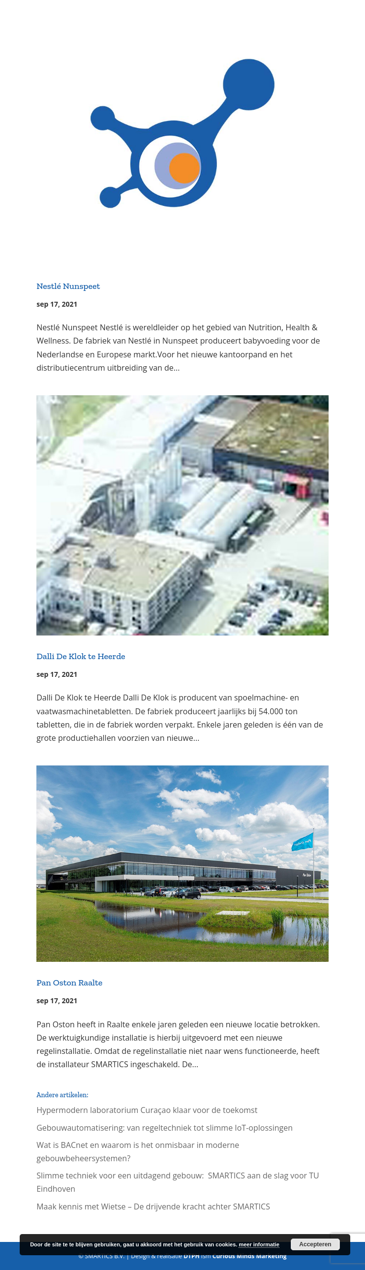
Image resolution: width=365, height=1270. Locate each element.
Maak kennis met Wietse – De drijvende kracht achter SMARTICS (153, 1206)
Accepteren (315, 1244)
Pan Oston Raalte (69, 982)
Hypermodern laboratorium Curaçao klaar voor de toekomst (146, 1110)
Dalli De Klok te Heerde (80, 656)
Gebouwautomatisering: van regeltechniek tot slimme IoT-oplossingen (164, 1127)
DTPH (191, 1256)
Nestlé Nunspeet (68, 286)
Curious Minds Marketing (250, 1256)
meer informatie (259, 1244)
